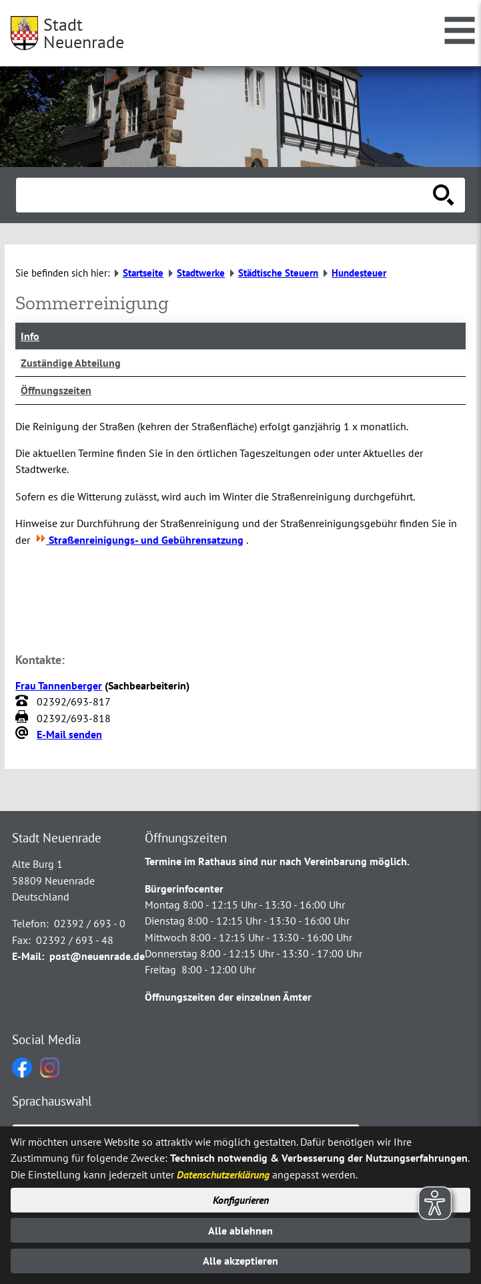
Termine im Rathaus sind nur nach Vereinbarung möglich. (277, 861)
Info (30, 336)
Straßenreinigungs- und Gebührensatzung (138, 539)
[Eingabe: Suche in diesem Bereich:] (226, 195)
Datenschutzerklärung (223, 1174)
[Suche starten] (443, 195)
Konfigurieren (241, 1200)
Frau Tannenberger (58, 685)
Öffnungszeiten (56, 390)
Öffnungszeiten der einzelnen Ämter (228, 996)
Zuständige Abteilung (71, 362)
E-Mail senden (69, 734)
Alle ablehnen (240, 1230)
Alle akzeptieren (240, 1260)
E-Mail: (28, 956)
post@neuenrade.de (97, 956)
